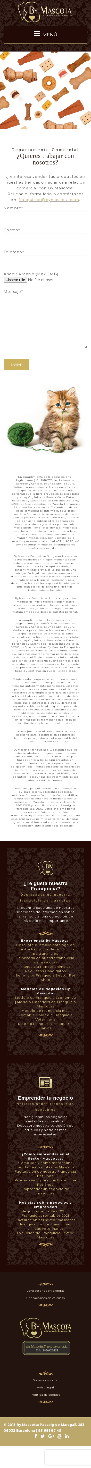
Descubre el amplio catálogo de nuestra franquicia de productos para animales (45, 949)
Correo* (45, 234)
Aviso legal (45, 1387)
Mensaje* (45, 306)
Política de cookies (45, 1394)
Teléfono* (45, 256)
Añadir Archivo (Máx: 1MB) (45, 277)
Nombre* (45, 212)
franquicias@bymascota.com (49, 199)
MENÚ (45, 33)
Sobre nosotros (45, 1380)
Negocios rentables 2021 (43, 1211)
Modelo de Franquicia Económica (45, 997)
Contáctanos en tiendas (45, 1290)
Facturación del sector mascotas (45, 1220)
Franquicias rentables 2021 (45, 1215)
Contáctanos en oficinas (45, 1298)
